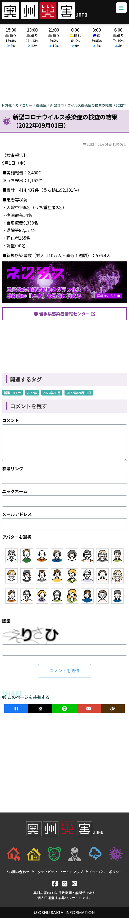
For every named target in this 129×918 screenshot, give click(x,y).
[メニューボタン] (121, 8)
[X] (64, 883)
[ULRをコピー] (113, 708)
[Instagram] (74, 883)
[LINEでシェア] (64, 708)
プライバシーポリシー (104, 871)
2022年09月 (52, 392)
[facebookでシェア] (16, 708)
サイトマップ (71, 871)
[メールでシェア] (89, 708)
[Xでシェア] (40, 708)
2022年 (31, 392)
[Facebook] (55, 883)
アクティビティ (45, 871)
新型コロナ (12, 392)
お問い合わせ (17, 871)
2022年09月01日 (78, 392)
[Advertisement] (64, 76)
